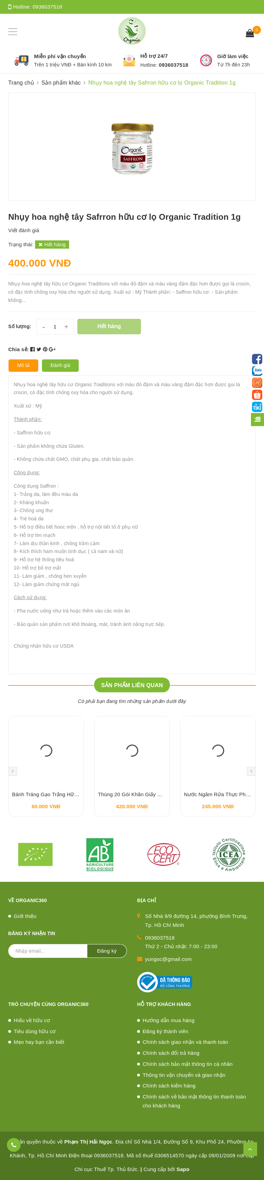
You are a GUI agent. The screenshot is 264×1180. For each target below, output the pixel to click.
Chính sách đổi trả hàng (171, 1053)
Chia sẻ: (18, 349)
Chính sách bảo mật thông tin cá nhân (188, 1064)
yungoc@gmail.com (168, 959)
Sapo (183, 1169)
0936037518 (47, 7)
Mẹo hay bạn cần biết (39, 1042)
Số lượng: (19, 326)
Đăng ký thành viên (165, 1031)
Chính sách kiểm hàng (169, 1086)
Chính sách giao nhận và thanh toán (185, 1042)
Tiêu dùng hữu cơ (35, 1031)
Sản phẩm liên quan (132, 685)
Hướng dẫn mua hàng (169, 1020)
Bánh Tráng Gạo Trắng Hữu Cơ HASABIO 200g (67, 794)
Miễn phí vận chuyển (60, 56)
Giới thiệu (25, 916)
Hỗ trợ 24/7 (154, 56)
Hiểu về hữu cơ (32, 1020)
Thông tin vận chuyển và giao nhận (184, 1075)
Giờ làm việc (233, 56)
